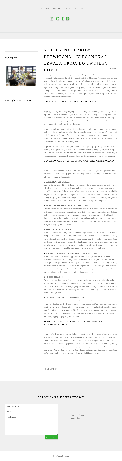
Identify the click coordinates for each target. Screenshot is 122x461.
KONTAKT (79, 8)
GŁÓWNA (45, 8)
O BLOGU (68, 8)
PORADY (56, 8)
